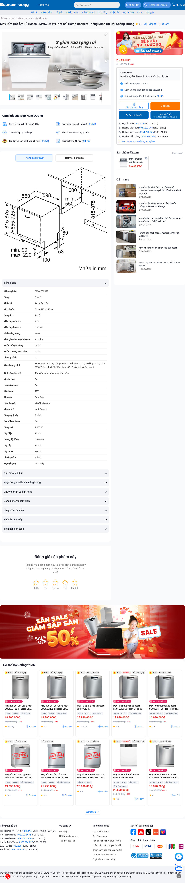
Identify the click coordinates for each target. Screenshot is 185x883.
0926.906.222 (26, 842)
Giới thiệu (63, 831)
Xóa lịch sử (177, 153)
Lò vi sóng (102, 12)
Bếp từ (34, 12)
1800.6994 (17, 846)
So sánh (165, 24)
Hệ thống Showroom (69, 836)
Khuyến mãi (126, 72)
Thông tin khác (100, 825)
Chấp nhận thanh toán (142, 840)
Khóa (139, 12)
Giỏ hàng (178, 4)
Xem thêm (91, 812)
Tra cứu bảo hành (100, 831)
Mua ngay (165, 106)
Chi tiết (160, 96)
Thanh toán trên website (104, 854)
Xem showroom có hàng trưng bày (137, 141)
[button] (105, 34)
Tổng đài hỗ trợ (8, 825)
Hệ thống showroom (155, 5)
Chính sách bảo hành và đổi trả (107, 850)
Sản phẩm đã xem (127, 152)
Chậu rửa (114, 12)
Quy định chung (99, 836)
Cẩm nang (122, 179)
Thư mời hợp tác (67, 840)
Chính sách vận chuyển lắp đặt (107, 845)
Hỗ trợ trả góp (165, 115)
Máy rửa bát (46, 12)
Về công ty (65, 825)
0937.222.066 (146, 127)
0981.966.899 (18, 849)
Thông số (151, 24)
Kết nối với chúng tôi (141, 825)
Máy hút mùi (128, 12)
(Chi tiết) (92, 124)
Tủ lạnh (59, 12)
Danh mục (42, 5)
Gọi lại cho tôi (135, 115)
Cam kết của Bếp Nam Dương (22, 116)
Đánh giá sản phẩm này (55, 556)
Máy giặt (150, 12)
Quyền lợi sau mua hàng (103, 859)
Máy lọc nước (72, 12)
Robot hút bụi (88, 12)
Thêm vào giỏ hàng (134, 106)
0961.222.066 (147, 132)
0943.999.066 (148, 136)
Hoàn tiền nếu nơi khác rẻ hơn (106, 840)
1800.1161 (134, 5)
